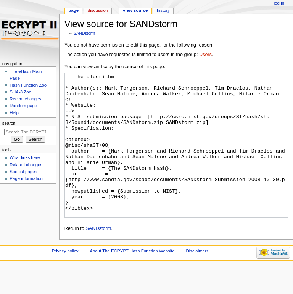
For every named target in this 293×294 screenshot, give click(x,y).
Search (9, 123)
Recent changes (25, 98)
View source (135, 10)
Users (205, 54)
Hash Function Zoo (28, 85)
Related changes (26, 164)
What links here (25, 157)
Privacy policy (65, 279)
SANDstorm (84, 33)
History (163, 10)
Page (73, 10)
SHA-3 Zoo (20, 92)
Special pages (23, 171)
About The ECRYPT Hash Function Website (132, 279)
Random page (23, 105)
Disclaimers (197, 279)
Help (14, 113)
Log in (279, 3)
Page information (26, 178)
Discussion (98, 10)
